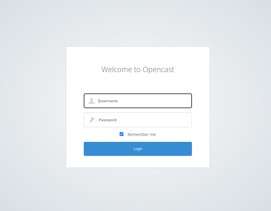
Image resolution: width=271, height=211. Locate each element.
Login (137, 149)
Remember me (142, 134)
